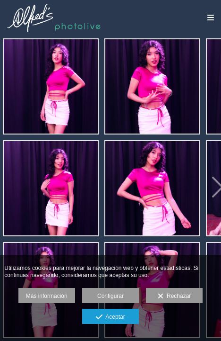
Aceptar (110, 317)
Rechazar (174, 296)
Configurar (110, 296)
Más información (47, 296)
